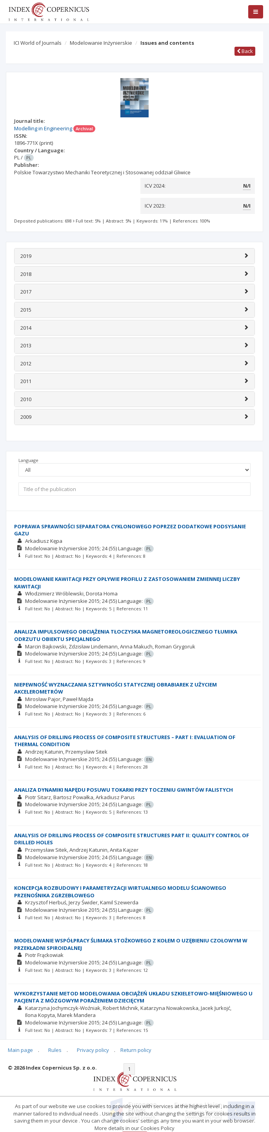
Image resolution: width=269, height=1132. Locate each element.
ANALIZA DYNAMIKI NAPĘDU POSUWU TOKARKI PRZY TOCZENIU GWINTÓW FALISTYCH (123, 789)
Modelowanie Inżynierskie (101, 42)
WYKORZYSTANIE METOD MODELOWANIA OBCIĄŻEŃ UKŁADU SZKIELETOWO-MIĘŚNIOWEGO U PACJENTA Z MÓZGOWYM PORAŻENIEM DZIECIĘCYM (133, 997)
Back (245, 51)
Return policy (135, 1049)
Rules (55, 1049)
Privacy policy (93, 1049)
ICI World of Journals (38, 42)
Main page (20, 1049)
